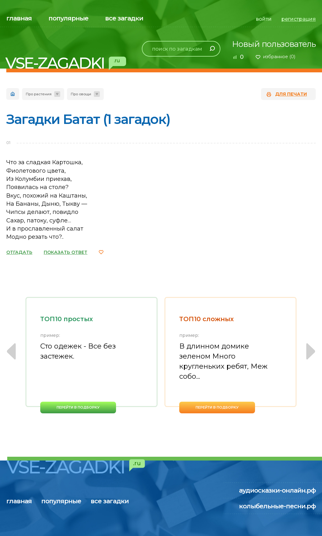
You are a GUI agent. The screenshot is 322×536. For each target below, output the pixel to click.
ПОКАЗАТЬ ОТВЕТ (65, 252)
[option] (91, 355)
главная (19, 18)
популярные (68, 18)
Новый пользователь (274, 44)
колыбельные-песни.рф (277, 506)
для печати (291, 94)
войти (264, 19)
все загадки (124, 18)
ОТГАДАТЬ (19, 252)
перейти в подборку (78, 407)
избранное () (279, 56)
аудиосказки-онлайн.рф (277, 490)
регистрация (298, 19)
